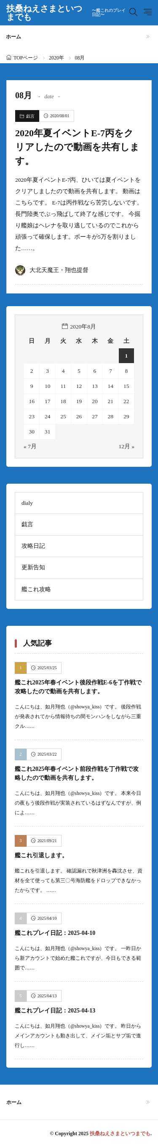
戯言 (30, 116)
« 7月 (30, 446)
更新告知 (33, 567)
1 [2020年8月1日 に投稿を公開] (126, 356)
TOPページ (25, 58)
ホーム (13, 37)
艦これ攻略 (36, 589)
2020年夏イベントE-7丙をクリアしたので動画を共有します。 (77, 147)
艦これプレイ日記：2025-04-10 (55, 933)
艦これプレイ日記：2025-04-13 (55, 1010)
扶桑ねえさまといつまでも (67, 12)
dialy (27, 503)
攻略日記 (33, 546)
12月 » (126, 446)
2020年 (56, 58)
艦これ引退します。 (41, 855)
